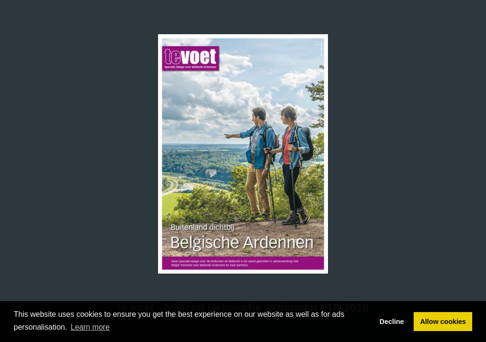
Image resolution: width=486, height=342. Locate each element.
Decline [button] (391, 321)
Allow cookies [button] (443, 321)
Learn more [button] (90, 327)
